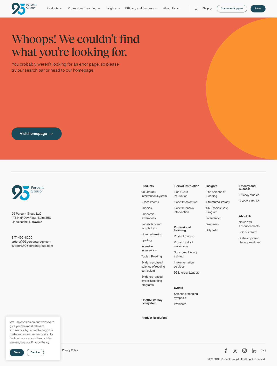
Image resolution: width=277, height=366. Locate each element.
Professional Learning (182, 229)
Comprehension (151, 234)
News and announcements (249, 224)
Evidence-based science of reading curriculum (153, 267)
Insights (211, 186)
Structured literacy (218, 202)
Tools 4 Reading (151, 256)
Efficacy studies (249, 195)
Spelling (146, 240)
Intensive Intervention (149, 248)
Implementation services (184, 265)
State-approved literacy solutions (249, 240)
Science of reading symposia (186, 296)
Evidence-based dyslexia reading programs (152, 281)
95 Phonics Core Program (217, 210)
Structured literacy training (185, 254)
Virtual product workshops (183, 244)
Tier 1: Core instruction (181, 194)
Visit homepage (36, 134)
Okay (17, 352)
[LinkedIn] (254, 350)
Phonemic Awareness (148, 216)
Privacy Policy (40, 342)
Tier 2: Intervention (185, 202)
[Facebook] (226, 350)
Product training (184, 236)
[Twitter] (235, 350)
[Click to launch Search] (196, 8)
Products (147, 186)
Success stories (249, 201)
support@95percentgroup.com (32, 246)
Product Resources (154, 318)
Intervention (214, 218)
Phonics (146, 208)
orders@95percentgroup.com (31, 242)
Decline (35, 352)
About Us (245, 216)
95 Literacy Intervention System (154, 194)
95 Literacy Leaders (187, 273)
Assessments (150, 202)
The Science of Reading (215, 194)
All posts (211, 230)
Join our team (247, 232)
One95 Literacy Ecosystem (151, 302)
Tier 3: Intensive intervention (184, 210)
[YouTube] (263, 350)
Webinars (180, 304)
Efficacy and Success (247, 188)
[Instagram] (244, 350)
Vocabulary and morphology (151, 226)
